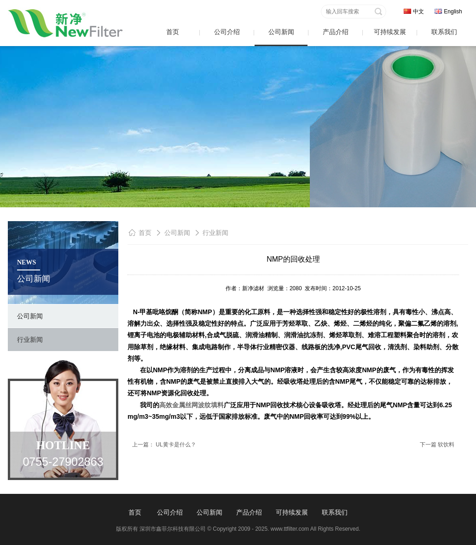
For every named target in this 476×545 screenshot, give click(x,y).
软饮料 (446, 444)
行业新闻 (30, 339)
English (453, 11)
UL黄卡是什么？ (176, 444)
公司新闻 (281, 31)
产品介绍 (335, 31)
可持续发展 (390, 31)
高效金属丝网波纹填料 (191, 405)
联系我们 (444, 31)
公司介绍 (227, 31)
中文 (418, 11)
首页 (172, 31)
